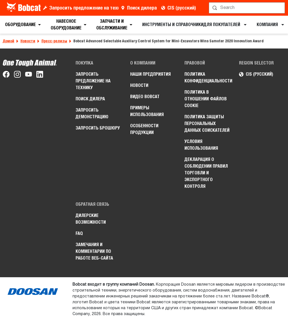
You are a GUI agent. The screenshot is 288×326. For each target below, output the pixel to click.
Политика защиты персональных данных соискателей (207, 123)
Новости (27, 41)
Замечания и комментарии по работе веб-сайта (94, 251)
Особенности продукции (144, 129)
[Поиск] (247, 8)
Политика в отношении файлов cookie (205, 98)
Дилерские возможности (91, 219)
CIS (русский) (181, 8)
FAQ (79, 233)
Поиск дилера (142, 8)
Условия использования (201, 145)
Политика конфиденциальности (207, 77)
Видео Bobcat (145, 96)
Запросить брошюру (98, 128)
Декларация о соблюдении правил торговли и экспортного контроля (206, 173)
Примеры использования (147, 111)
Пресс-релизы (54, 41)
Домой (8, 41)
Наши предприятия (150, 74)
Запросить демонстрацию (92, 113)
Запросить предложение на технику (84, 8)
